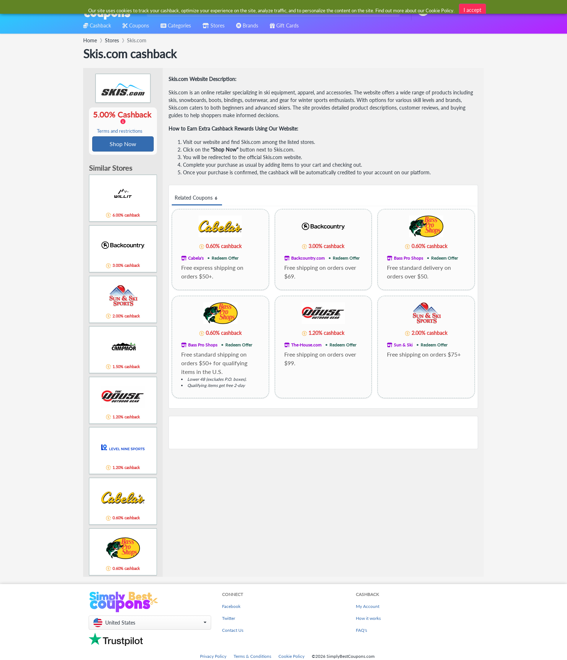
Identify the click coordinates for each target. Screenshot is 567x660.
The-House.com (306, 345)
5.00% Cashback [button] (123, 122)
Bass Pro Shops (408, 258)
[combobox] (272, 10)
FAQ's (361, 631)
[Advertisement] (323, 432)
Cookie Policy (291, 657)
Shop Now (123, 144)
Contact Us (232, 631)
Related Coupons (197, 198)
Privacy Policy (213, 657)
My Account (367, 607)
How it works (368, 619)
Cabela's (196, 258)
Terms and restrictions (119, 131)
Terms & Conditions (252, 657)
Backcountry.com (308, 258)
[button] (150, 623)
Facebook (231, 607)
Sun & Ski (403, 345)
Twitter (228, 619)
